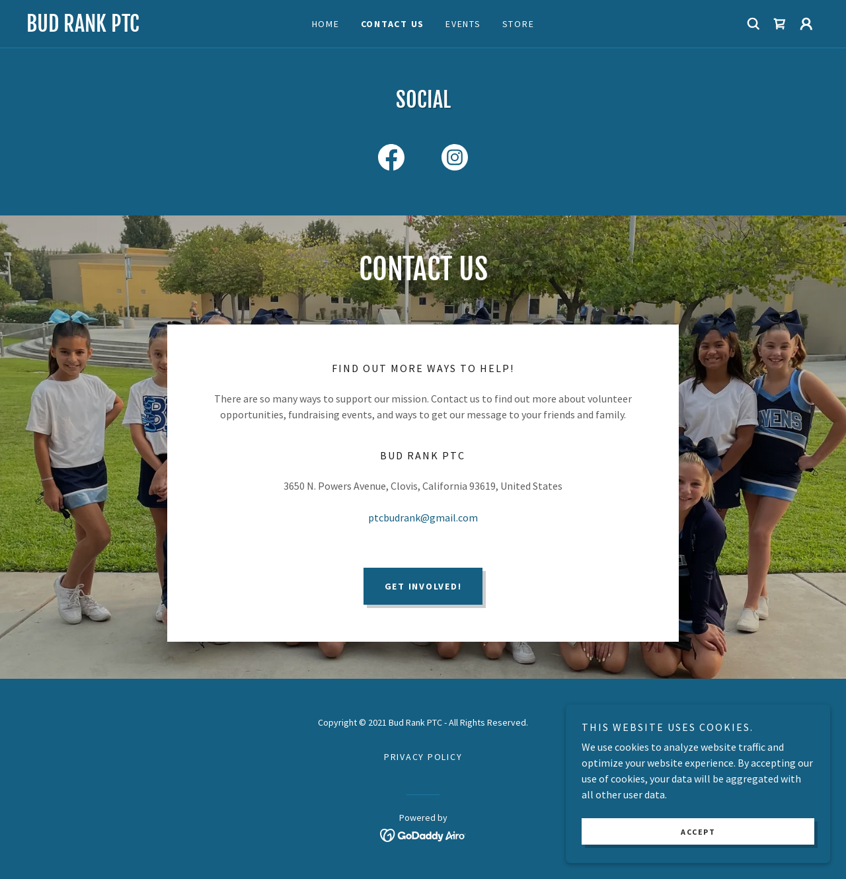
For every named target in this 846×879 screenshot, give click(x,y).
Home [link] (326, 24)
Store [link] (518, 24)
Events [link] (463, 24)
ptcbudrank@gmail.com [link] (423, 517)
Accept (698, 832)
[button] (806, 24)
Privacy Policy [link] (423, 757)
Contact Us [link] (393, 24)
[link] (125, 27)
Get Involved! (423, 586)
